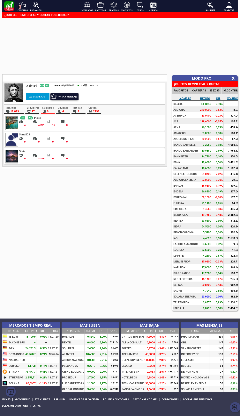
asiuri (31, 85)
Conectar (229, 6)
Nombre (185, 98)
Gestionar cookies (145, 399)
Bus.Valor (36, 6)
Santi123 (24, 134)
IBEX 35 (215, 90)
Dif (218, 98)
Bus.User (210, 6)
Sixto (22, 151)
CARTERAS (199, 90)
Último (205, 98)
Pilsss (37, 117)
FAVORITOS (181, 90)
